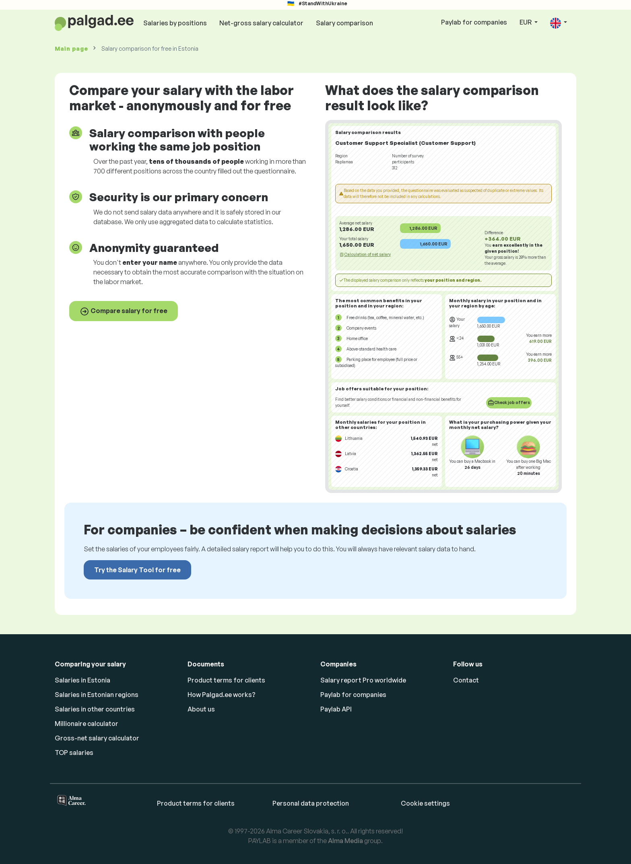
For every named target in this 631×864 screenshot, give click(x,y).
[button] (558, 22)
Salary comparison (344, 23)
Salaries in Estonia (82, 680)
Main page (71, 48)
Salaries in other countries (95, 709)
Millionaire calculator (86, 724)
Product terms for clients (226, 680)
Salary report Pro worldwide (363, 680)
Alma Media (345, 841)
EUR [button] (526, 22)
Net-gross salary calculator (261, 23)
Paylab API (336, 709)
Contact (466, 680)
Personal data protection (310, 803)
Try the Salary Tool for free (137, 570)
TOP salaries (74, 753)
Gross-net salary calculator (97, 738)
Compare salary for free (123, 311)
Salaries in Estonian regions (96, 695)
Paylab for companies (474, 22)
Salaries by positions (175, 23)
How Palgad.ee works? (222, 695)
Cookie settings (425, 803)
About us (201, 709)
